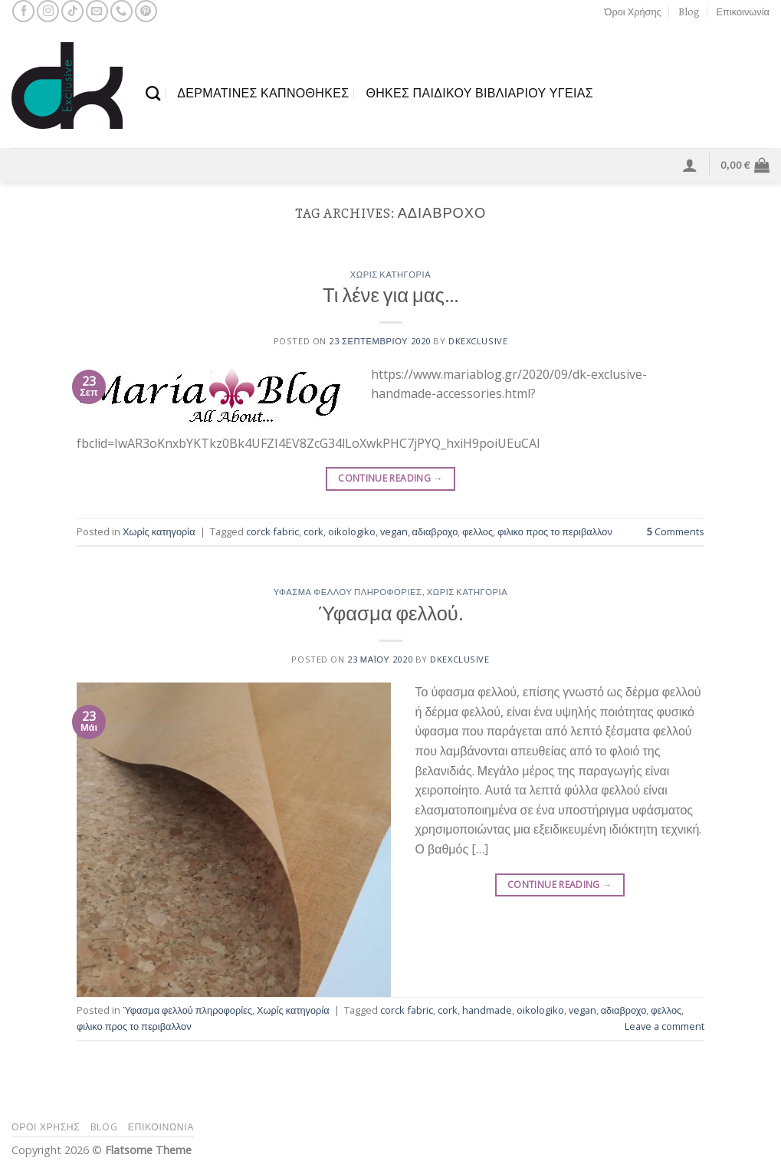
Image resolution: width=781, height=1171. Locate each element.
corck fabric (272, 531)
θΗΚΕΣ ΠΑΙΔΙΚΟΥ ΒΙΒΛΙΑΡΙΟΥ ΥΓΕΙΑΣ (479, 92)
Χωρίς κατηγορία (391, 275)
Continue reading (390, 478)
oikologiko (352, 531)
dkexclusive (477, 341)
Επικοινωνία (743, 11)
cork (313, 531)
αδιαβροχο (435, 531)
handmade (487, 1010)
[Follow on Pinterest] (146, 11)
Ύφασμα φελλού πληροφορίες (348, 592)
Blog (688, 11)
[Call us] (121, 11)
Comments (675, 531)
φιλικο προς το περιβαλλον (554, 531)
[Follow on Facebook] (23, 11)
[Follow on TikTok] (72, 11)
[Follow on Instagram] (48, 11)
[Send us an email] (97, 11)
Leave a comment (664, 1026)
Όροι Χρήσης (633, 11)
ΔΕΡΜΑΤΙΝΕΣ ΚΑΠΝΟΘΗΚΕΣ (263, 92)
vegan (394, 531)
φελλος (477, 531)
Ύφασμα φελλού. (390, 614)
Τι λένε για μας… (390, 296)
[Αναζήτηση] (153, 93)
